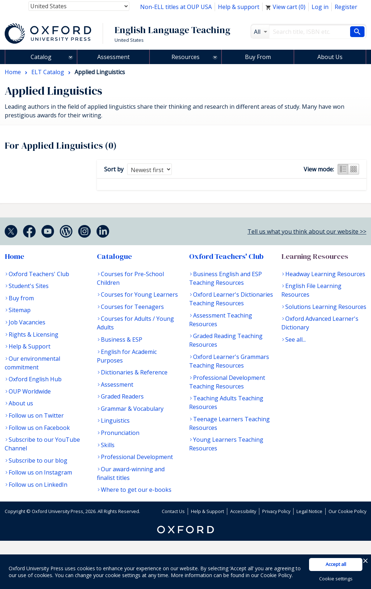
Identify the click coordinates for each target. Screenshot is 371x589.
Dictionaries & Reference (134, 372)
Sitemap (20, 310)
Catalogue (114, 256)
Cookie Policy (276, 575)
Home (14, 256)
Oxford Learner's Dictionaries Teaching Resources (231, 299)
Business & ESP (121, 339)
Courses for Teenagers (132, 307)
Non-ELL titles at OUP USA (176, 7)
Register (346, 7)
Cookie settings (336, 578)
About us (21, 403)
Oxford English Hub (35, 379)
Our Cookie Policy (347, 511)
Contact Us (173, 511)
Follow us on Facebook (39, 428)
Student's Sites (29, 286)
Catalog (41, 57)
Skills (108, 445)
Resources (185, 57)
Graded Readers (122, 396)
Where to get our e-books (136, 490)
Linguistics (115, 420)
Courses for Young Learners (139, 294)
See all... (295, 339)
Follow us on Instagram (40, 472)
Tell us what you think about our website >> (306, 231)
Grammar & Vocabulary (132, 409)
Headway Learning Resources (325, 274)
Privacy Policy (276, 511)
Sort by (114, 169)
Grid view (353, 169)
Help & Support (29, 346)
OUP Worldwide (30, 391)
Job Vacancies (27, 322)
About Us (330, 57)
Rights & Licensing (33, 334)
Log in (320, 7)
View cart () (285, 7)
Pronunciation (120, 433)
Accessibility (243, 511)
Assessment (113, 57)
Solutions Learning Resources (325, 307)
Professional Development (137, 457)
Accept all (336, 564)
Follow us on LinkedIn (38, 485)
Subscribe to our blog (38, 460)
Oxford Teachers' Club (39, 274)
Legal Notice (309, 511)
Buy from (21, 298)
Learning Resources (314, 256)
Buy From (258, 57)
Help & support (238, 7)
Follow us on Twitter (36, 415)
